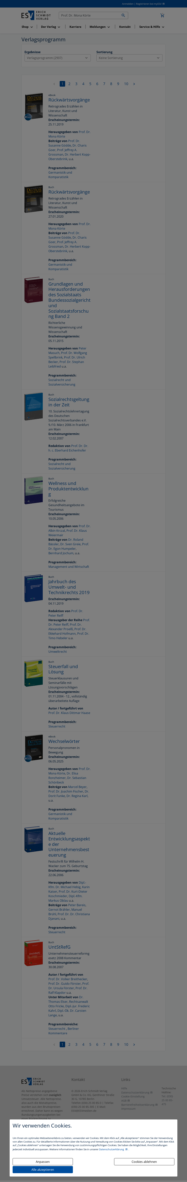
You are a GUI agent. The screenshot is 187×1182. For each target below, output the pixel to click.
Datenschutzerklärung (111, 1149)
